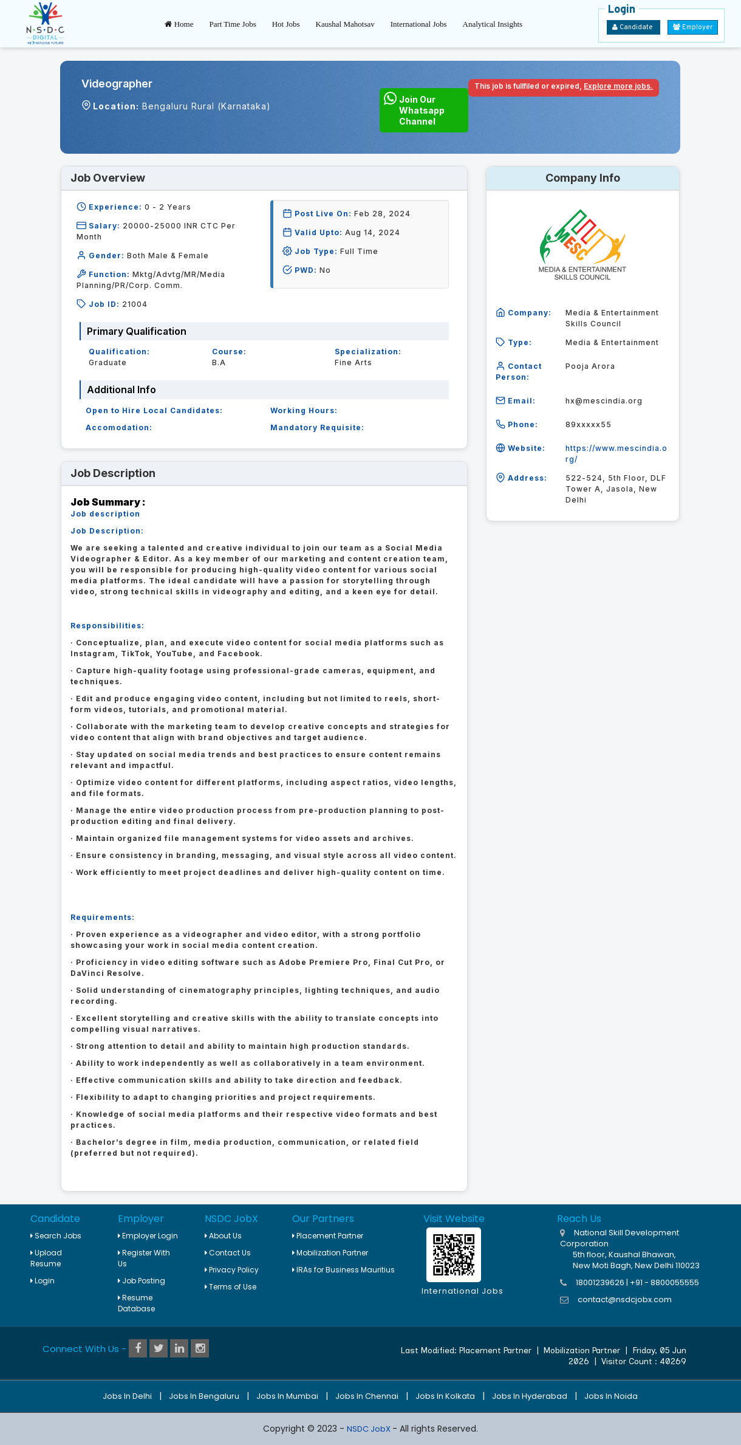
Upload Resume (46, 1258)
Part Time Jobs (232, 24)
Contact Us (228, 1253)
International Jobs (419, 24)
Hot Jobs (286, 24)
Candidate (633, 27)
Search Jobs (55, 1235)
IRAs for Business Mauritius (343, 1270)
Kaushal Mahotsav (345, 24)
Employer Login (148, 1235)
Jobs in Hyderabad (529, 1396)
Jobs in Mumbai (287, 1396)
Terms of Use (230, 1287)
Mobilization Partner (330, 1253)
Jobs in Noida (611, 1396)
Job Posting (141, 1280)
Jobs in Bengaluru (204, 1396)
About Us (223, 1235)
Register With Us (144, 1258)
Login (42, 1280)
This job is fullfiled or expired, (563, 86)
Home (179, 24)
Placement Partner (327, 1235)
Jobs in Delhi (127, 1396)
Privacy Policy (232, 1270)
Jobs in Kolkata (445, 1396)
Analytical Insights (493, 24)
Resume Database (136, 1303)
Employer (692, 27)
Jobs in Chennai (366, 1396)
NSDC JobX (369, 1429)
